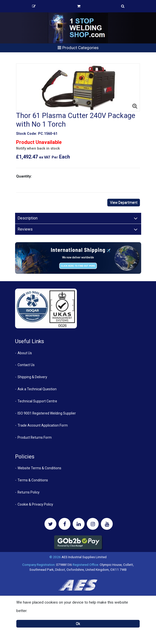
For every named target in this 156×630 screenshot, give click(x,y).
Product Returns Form (35, 437)
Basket (78, 6)
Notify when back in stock (38, 148)
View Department (123, 202)
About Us (25, 353)
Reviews (25, 229)
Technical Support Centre (37, 401)
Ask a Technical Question (37, 389)
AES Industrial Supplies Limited (84, 557)
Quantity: (24, 176)
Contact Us (26, 365)
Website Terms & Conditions (39, 468)
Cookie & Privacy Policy (35, 504)
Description (28, 218)
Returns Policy (29, 492)
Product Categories (78, 47)
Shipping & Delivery (32, 377)
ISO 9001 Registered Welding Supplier (47, 413)
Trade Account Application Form (43, 425)
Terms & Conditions (33, 480)
